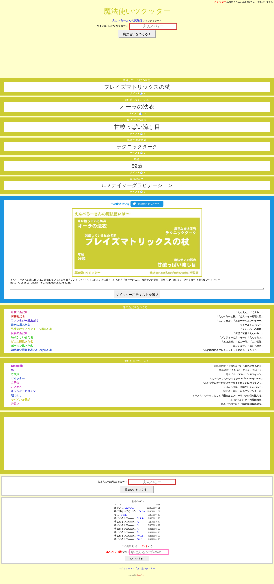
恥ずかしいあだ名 (22, 339)
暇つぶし (16, 397)
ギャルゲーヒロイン (23, 393)
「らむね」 (123, 517)
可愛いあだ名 (19, 314)
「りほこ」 (140, 538)
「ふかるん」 (129, 510)
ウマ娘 (15, 376)
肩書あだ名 (18, 318)
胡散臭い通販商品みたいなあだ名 (31, 352)
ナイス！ (136, 93)
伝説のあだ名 (19, 335)
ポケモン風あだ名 (22, 347)
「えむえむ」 (141, 521)
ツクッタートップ (128, 570)
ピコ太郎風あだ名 (22, 343)
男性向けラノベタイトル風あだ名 (31, 331)
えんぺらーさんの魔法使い (128, 20)
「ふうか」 (142, 514)
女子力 (15, 384)
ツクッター (220, 1)
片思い (15, 406)
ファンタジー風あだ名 (24, 322)
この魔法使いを (137, 204)
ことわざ (16, 389)
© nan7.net (141, 577)
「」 (138, 524)
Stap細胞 (17, 368)
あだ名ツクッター (146, 570)
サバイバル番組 (20, 401)
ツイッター (18, 380)
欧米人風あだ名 (20, 326)
